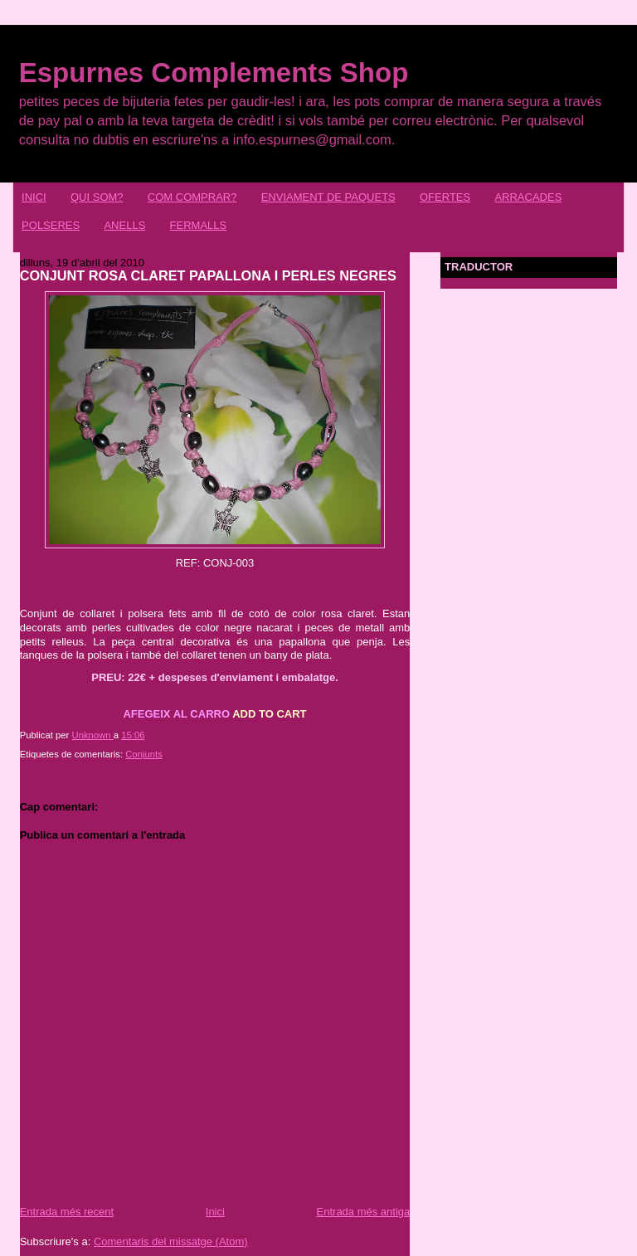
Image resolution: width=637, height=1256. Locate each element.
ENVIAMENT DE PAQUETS (328, 197)
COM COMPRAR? (192, 197)
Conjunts (144, 754)
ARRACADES (528, 197)
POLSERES (51, 225)
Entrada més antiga (364, 1211)
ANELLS (124, 225)
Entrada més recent (67, 1211)
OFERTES (445, 197)
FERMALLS (198, 225)
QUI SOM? (97, 197)
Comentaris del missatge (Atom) (171, 1241)
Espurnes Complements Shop (214, 72)
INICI (34, 197)
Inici (215, 1211)
